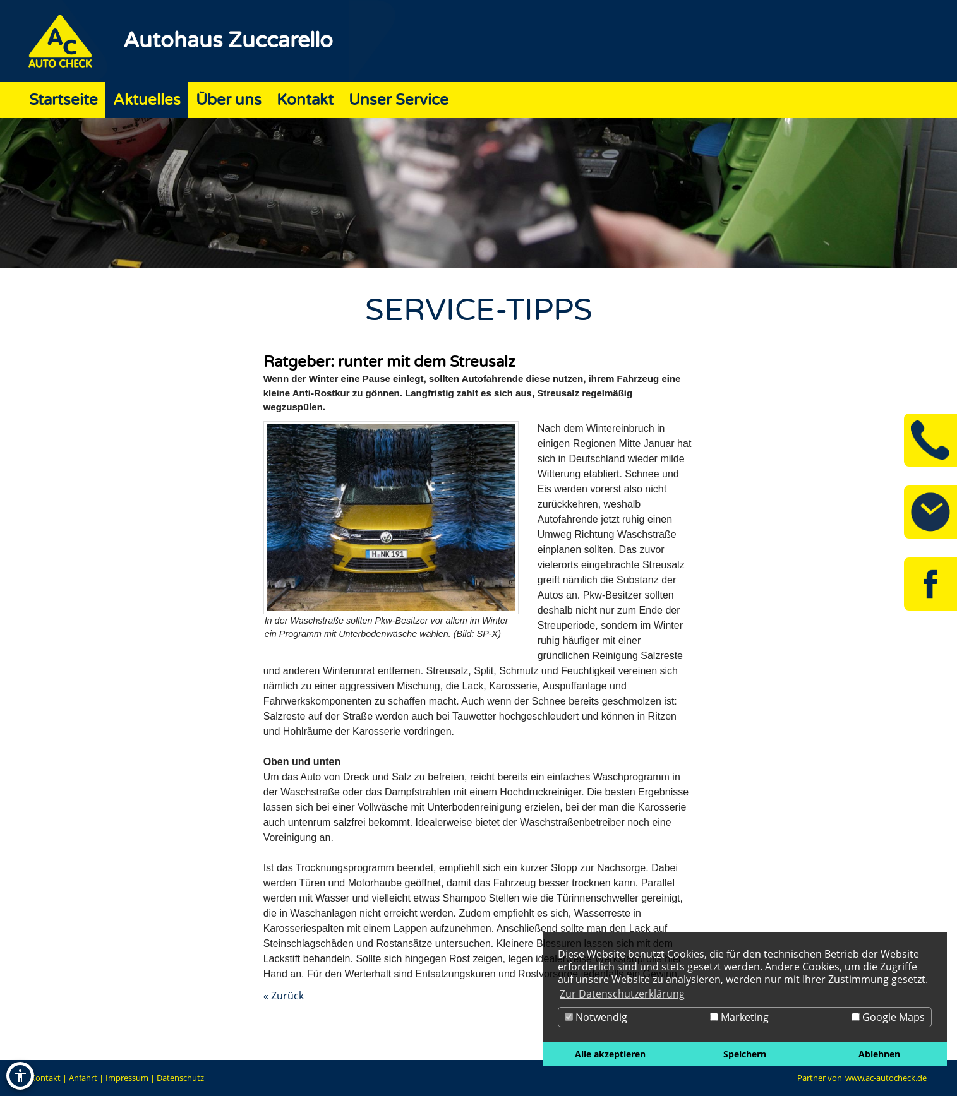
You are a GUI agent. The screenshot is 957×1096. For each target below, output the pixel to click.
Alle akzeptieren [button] (610, 1054)
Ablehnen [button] (879, 1054)
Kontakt (45, 1077)
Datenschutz (180, 1077)
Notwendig (596, 1017)
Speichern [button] (744, 1054)
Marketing (739, 1017)
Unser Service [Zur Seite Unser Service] (398, 100)
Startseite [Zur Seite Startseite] (63, 100)
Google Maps (888, 1017)
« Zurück (283, 996)
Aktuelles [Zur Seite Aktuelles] (147, 100)
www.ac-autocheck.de (886, 1077)
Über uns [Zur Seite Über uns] (229, 100)
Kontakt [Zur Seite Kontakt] (305, 100)
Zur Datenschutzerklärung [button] (622, 994)
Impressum (126, 1077)
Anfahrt (83, 1077)
